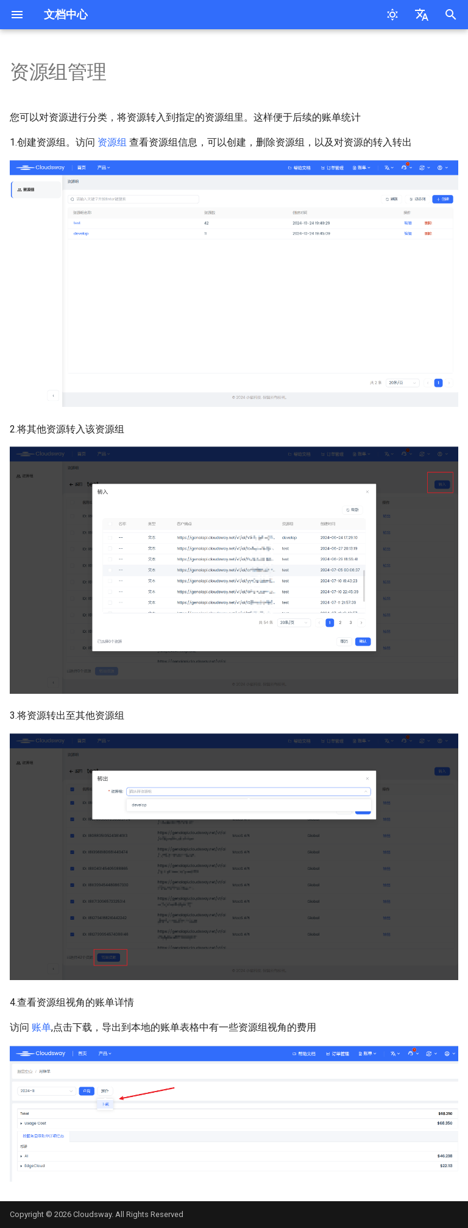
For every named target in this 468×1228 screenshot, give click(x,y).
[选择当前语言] (422, 14)
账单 (41, 1027)
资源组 (112, 142)
